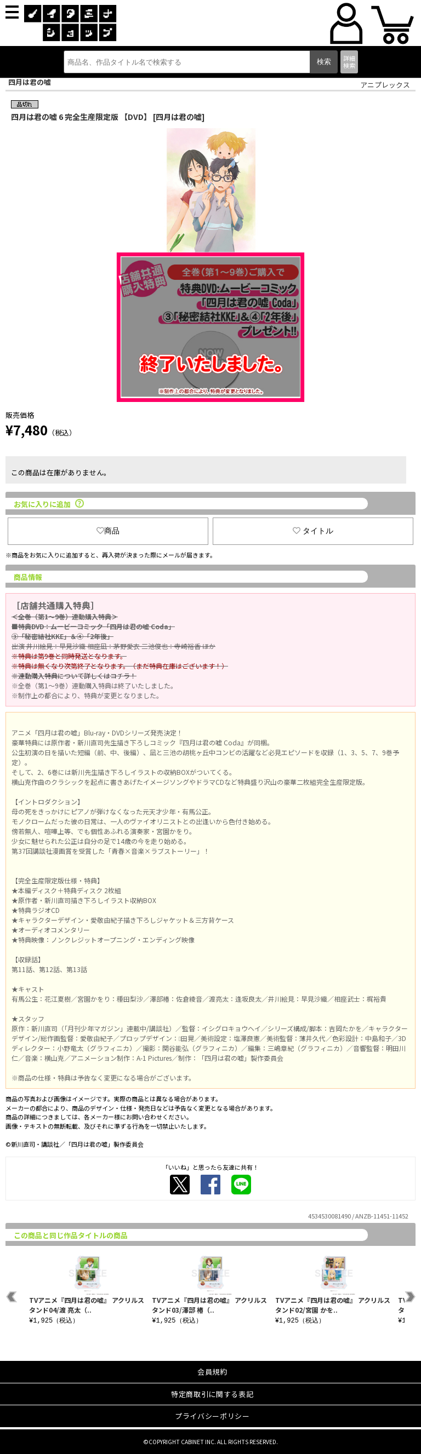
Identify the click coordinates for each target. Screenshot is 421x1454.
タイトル (313, 530)
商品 (108, 530)
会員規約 (212, 1371)
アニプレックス (385, 84)
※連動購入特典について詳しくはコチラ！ (74, 675)
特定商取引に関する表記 (212, 1394)
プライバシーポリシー (212, 1416)
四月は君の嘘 (29, 82)
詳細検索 (349, 62)
